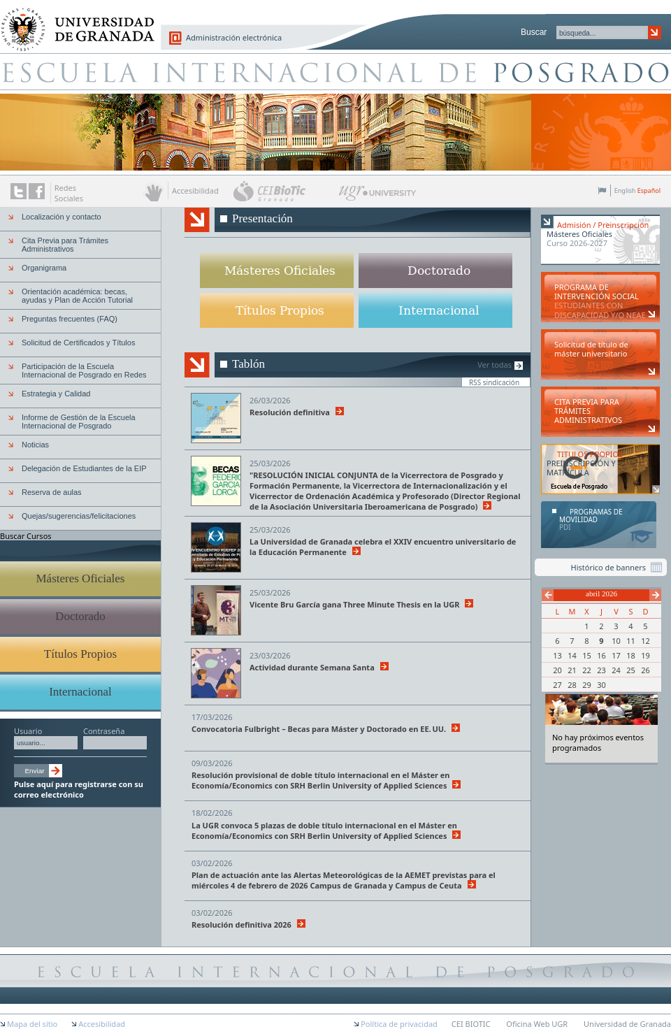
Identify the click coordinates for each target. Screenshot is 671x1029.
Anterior (548, 595)
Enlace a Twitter (18, 191)
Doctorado (80, 616)
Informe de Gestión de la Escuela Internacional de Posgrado (79, 421)
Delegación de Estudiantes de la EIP (84, 468)
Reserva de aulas (52, 492)
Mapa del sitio (32, 1024)
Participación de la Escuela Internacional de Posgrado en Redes (84, 370)
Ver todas (494, 364)
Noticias (35, 444)
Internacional (80, 691)
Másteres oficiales (277, 270)
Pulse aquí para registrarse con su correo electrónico (78, 789)
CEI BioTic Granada (285, 190)
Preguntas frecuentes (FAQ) (69, 319)
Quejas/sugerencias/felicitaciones (79, 516)
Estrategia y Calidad (56, 393)
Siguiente (655, 595)
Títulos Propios (80, 654)
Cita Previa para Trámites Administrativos (65, 244)
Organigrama (44, 268)
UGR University (378, 196)
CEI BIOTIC (471, 1024)
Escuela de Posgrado (335, 71)
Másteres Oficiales (80, 578)
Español (649, 190)
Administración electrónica (234, 37)
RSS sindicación (494, 382)
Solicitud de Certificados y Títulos (78, 342)
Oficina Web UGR (537, 1024)
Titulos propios (277, 310)
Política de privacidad (399, 1024)
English (625, 190)
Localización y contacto (61, 217)
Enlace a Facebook (37, 191)
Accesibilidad (101, 1024)
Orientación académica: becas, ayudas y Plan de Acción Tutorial (77, 295)
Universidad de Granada (72, 21)
